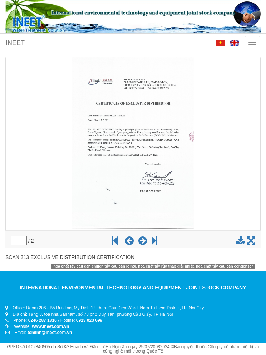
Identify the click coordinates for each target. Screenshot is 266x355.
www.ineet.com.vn (50, 326)
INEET (15, 42)
